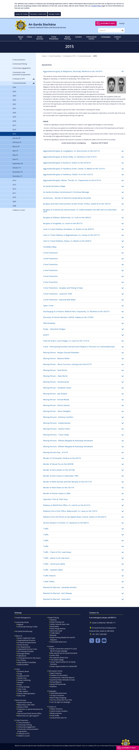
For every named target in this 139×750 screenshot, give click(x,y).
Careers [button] (78, 37)
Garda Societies (22, 664)
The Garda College (57, 660)
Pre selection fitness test (59, 658)
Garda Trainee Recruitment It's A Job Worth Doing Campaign (63, 650)
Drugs (19, 674)
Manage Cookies (54, 14)
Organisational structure (26, 640)
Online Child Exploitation (26, 693)
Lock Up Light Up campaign (60, 702)
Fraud (19, 685)
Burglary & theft (23, 676)
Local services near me (58, 718)
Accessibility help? (108, 23)
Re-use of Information (102, 746)
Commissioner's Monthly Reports (62, 678)
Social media (54, 715)
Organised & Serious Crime (27, 649)
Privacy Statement (115, 746)
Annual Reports (55, 682)
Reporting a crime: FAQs (26, 705)
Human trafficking (24, 680)
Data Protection (56, 673)
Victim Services (20, 700)
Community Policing (24, 725)
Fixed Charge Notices (57, 629)
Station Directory (56, 709)
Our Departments (23, 647)
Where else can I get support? (28, 716)
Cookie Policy (96, 6)
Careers (51, 646)
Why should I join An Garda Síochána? (63, 653)
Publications (21, 656)
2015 (95, 56)
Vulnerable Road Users (58, 642)
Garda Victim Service (24, 702)
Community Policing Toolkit (27, 627)
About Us (18, 636)
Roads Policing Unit (57, 622)
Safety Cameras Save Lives (59, 624)
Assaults (20, 682)
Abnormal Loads (56, 631)
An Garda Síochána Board (26, 642)
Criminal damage (23, 687)
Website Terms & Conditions (85, 746)
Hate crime (21, 696)
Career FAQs (54, 655)
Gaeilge (122, 23)
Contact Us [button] (117, 38)
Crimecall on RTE (69, 56)
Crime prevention (23, 723)
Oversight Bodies (23, 653)
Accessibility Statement (68, 746)
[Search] (109, 30)
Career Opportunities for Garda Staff (63, 666)
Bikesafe (53, 635)
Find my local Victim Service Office (29, 713)
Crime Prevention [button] (53, 38)
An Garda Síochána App (23, 631)
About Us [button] (20, 38)
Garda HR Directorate (58, 684)
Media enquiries (56, 713)
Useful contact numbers (59, 711)
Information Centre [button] (91, 38)
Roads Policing (53, 618)
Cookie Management (23, 618)
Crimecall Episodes (84, 56)
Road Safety (54, 626)
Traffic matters (22, 691)
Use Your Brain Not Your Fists (61, 700)
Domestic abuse (23, 671)
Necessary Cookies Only (38, 14)
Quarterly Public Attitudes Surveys (62, 680)
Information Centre (55, 671)
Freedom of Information (59, 675)
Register (20, 624)
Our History (21, 660)
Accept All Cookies (22, 14)
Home (44, 56)
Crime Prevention (55, 56)
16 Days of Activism (57, 695)
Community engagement (26, 727)
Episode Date (47, 65)
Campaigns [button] (106, 37)
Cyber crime (21, 689)
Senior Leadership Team (26, 638)
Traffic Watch (55, 633)
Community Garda (21, 622)
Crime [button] (29, 37)
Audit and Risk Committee (26, 662)
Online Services (22, 645)
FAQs (42, 746)
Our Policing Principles (25, 651)
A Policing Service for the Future (29, 658)
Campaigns (52, 691)
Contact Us (52, 707)
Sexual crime (21, 678)
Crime (17, 669)
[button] (84, 71)
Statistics (53, 620)
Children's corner (23, 736)
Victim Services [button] (39, 38)
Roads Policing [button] (67, 38)
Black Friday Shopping (58, 698)
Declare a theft (22, 707)
